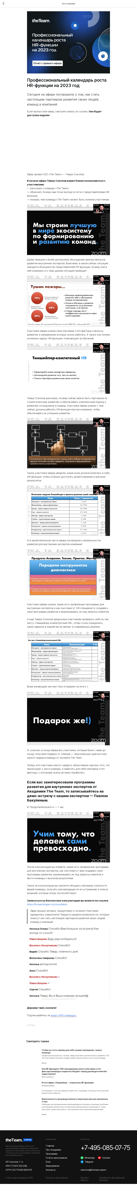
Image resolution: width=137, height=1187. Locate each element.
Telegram (89, 1165)
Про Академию (53, 1152)
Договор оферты (85, 1182)
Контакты (50, 1173)
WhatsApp (90, 1161)
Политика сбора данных (57, 1181)
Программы (51, 1156)
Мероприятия (52, 1169)
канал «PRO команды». (64, 1016)
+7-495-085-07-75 (105, 1151)
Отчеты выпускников (56, 1161)
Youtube (106, 1161)
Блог (48, 1165)
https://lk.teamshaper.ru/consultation (47, 905)
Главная (50, 1148)
